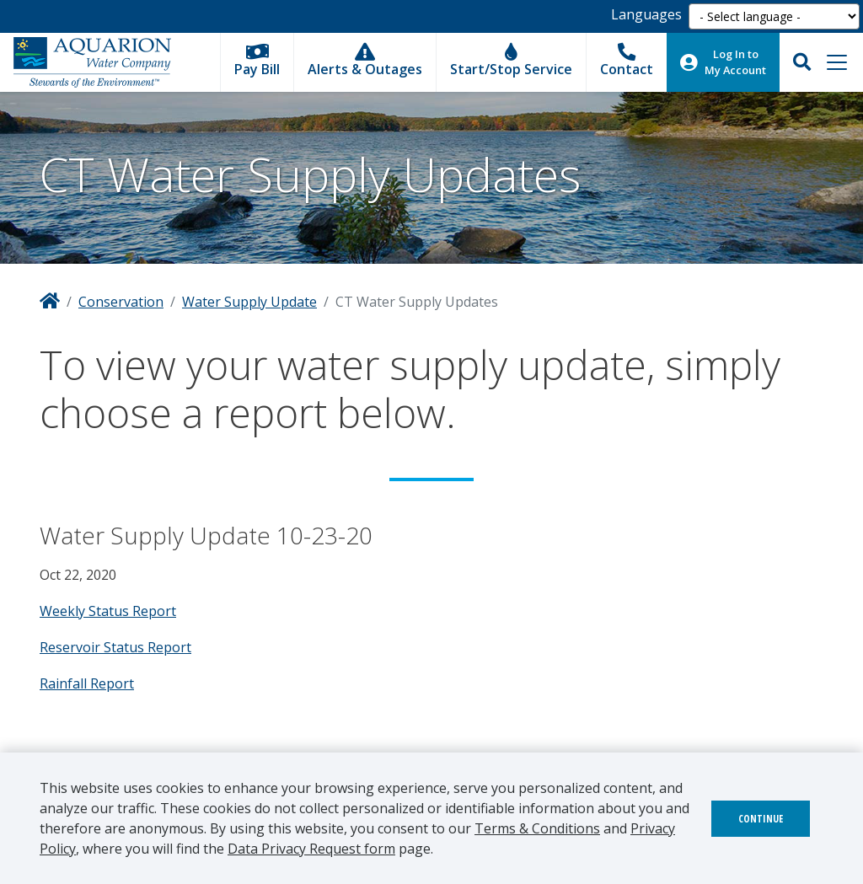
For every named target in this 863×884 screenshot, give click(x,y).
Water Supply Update (249, 301)
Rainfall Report (87, 683)
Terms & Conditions (537, 828)
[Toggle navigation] (837, 62)
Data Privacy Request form (311, 848)
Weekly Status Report (108, 611)
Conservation (120, 301)
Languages (646, 14)
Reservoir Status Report (115, 647)
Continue (760, 819)
